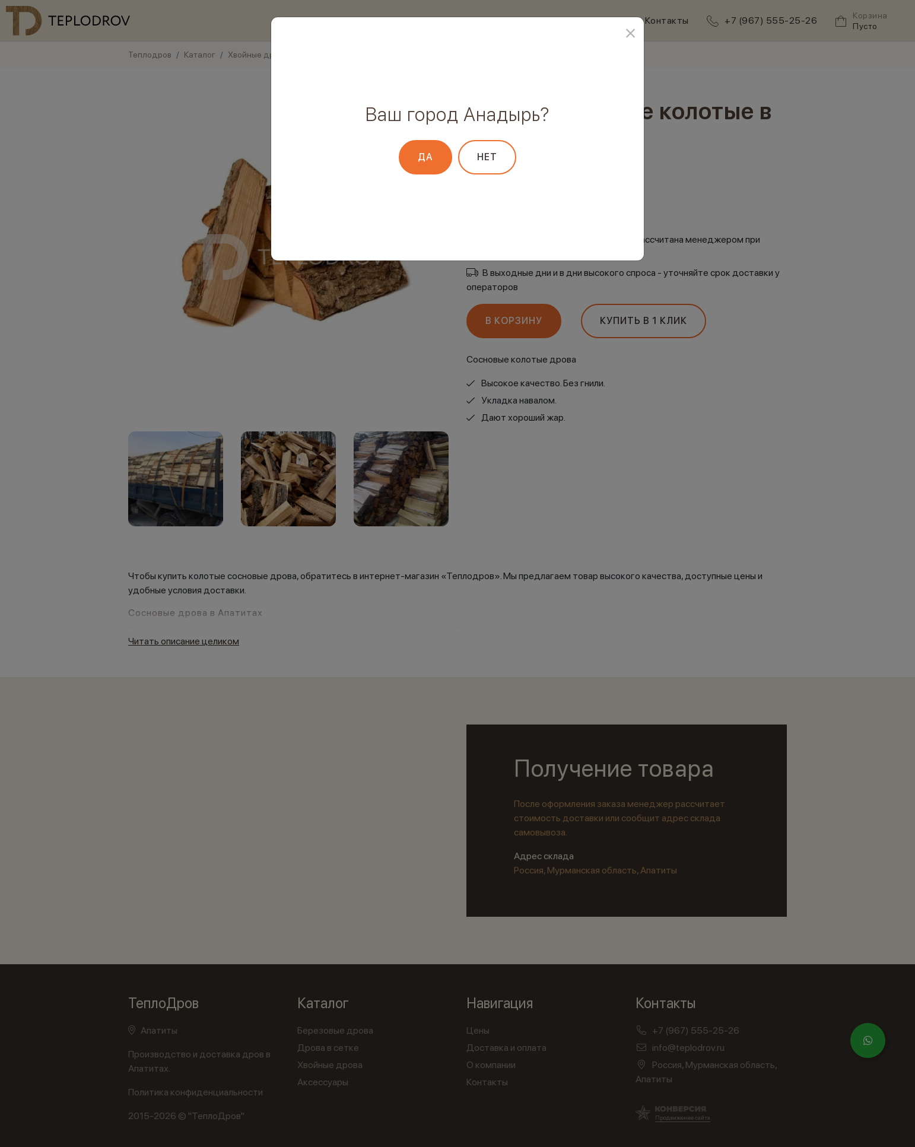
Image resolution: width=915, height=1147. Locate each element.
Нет (487, 157)
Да (425, 157)
